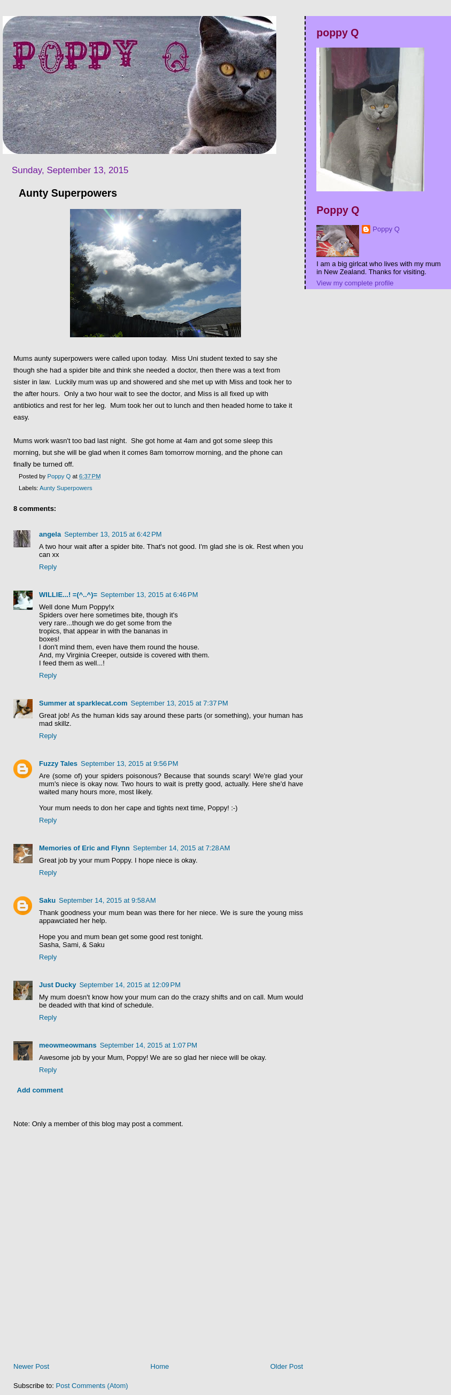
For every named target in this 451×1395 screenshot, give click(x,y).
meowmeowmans (68, 1045)
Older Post (286, 1366)
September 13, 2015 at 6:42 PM (112, 534)
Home (160, 1366)
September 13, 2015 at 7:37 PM (179, 703)
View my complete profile (354, 283)
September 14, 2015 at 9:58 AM (107, 900)
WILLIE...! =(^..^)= (68, 595)
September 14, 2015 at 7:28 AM (181, 848)
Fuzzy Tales (58, 763)
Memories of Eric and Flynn (84, 848)
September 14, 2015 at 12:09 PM (130, 985)
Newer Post (31, 1366)
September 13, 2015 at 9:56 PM (129, 763)
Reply (48, 567)
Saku (47, 900)
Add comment (40, 1090)
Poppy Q (386, 229)
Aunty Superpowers (66, 488)
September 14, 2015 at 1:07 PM (148, 1045)
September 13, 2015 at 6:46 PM (149, 595)
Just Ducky (57, 985)
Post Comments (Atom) (92, 1386)
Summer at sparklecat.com (83, 703)
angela (50, 534)
